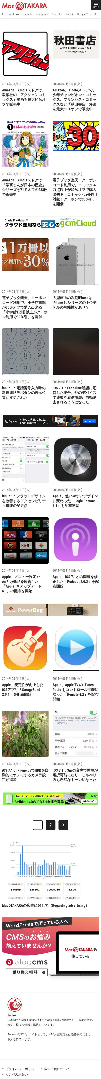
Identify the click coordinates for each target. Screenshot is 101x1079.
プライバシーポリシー (21, 1069)
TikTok (69, 14)
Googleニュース (87, 14)
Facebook (13, 14)
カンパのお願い (16, 1074)
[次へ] (63, 825)
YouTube (57, 14)
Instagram (42, 14)
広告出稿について (57, 1069)
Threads (27, 14)
